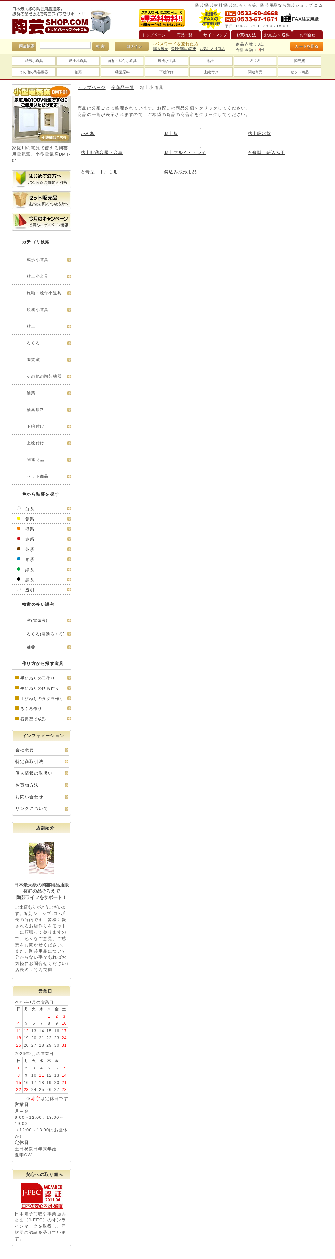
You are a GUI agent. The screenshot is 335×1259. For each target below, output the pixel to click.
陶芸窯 (299, 61)
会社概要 (24, 749)
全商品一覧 (122, 87)
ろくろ (255, 61)
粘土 (211, 61)
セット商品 (300, 72)
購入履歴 (160, 49)
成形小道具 (34, 61)
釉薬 (78, 72)
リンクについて (31, 808)
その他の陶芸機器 (33, 72)
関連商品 (255, 72)
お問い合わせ (29, 796)
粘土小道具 (78, 61)
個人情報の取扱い (34, 773)
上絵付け (211, 72)
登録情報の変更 (183, 49)
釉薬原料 (122, 72)
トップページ (92, 87)
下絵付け (166, 72)
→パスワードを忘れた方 (175, 44)
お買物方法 (27, 785)
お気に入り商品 (212, 49)
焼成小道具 (167, 61)
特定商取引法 (29, 761)
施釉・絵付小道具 (122, 61)
